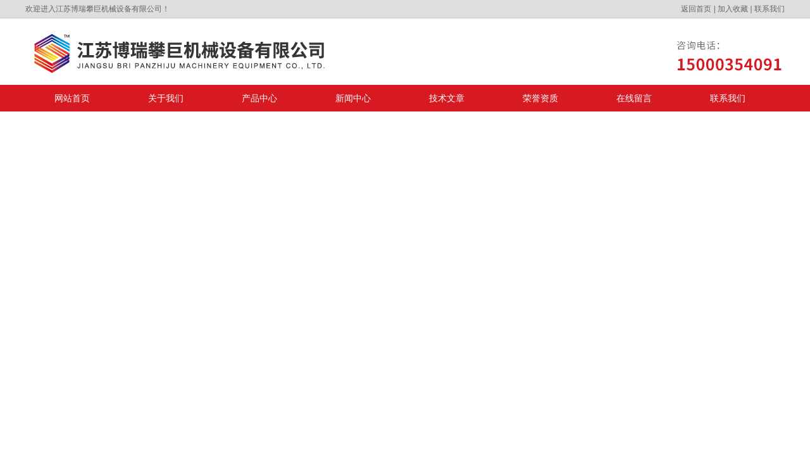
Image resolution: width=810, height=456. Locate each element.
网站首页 (72, 98)
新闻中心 (353, 98)
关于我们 (166, 98)
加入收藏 (733, 8)
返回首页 (696, 8)
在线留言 (634, 98)
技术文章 (446, 98)
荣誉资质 (540, 98)
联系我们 (769, 8)
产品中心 (259, 98)
